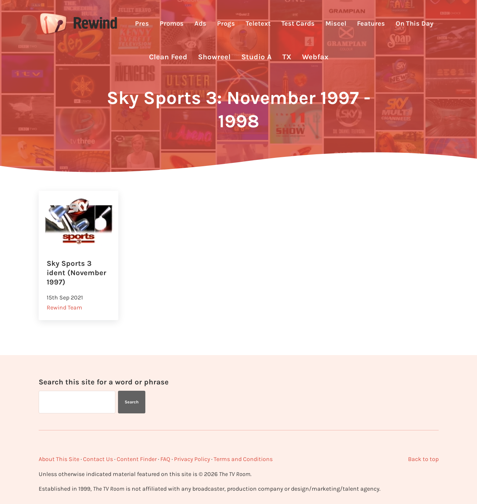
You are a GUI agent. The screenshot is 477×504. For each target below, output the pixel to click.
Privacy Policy (192, 459)
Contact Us (98, 459)
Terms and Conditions (243, 459)
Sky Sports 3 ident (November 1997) (76, 272)
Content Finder (137, 459)
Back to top (423, 459)
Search (132, 401)
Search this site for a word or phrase (104, 382)
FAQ (165, 459)
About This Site (59, 459)
